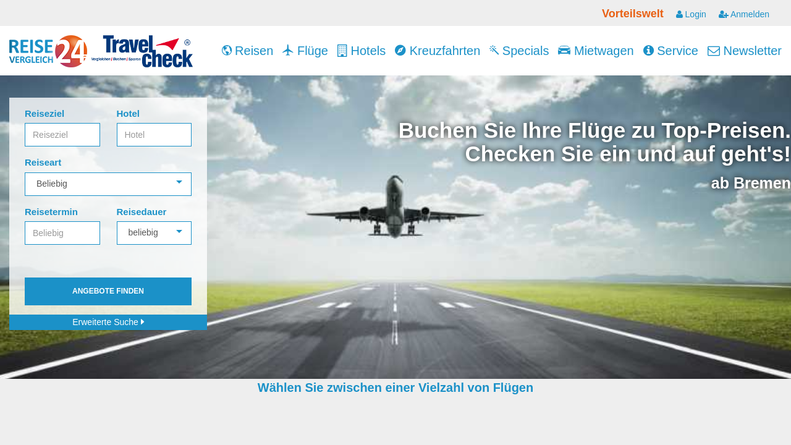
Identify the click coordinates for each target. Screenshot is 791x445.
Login (691, 14)
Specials (519, 50)
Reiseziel (44, 113)
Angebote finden (108, 291)
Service (670, 50)
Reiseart (43, 162)
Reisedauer (142, 211)
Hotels (361, 50)
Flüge (305, 50)
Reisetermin (51, 211)
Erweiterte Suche (108, 322)
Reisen (248, 50)
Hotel (128, 113)
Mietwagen (595, 50)
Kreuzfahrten (437, 50)
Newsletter (745, 50)
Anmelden (744, 14)
